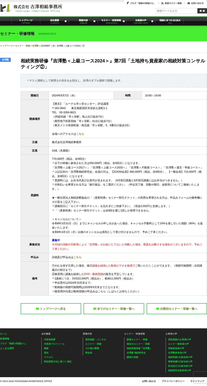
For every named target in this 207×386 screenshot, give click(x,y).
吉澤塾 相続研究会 (136, 352)
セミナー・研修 (22, 46)
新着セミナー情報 (171, 3)
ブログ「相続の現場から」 (141, 3)
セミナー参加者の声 (178, 344)
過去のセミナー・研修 (138, 344)
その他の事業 (92, 348)
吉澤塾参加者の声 (177, 352)
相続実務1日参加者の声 (180, 357)
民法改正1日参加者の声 (180, 366)
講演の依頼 (132, 357)
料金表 (88, 352)
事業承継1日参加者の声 (180, 361)
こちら (80, 133)
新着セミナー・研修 (137, 339)
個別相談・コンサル (95, 339)
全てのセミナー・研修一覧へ (114, 308)
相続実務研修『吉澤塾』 (139, 348)
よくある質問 (169, 21)
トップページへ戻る (51, 308)
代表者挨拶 (49, 339)
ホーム (3, 333)
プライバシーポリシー (173, 381)
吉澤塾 (35, 46)
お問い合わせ (195, 3)
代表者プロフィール (54, 344)
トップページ (26, 21)
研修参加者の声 (176, 348)
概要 (46, 348)
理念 (46, 352)
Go (202, 10)
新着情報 (4, 338)
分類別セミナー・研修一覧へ (176, 308)
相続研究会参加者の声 (179, 370)
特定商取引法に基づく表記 (57, 361)
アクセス (48, 357)
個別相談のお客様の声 (179, 339)
